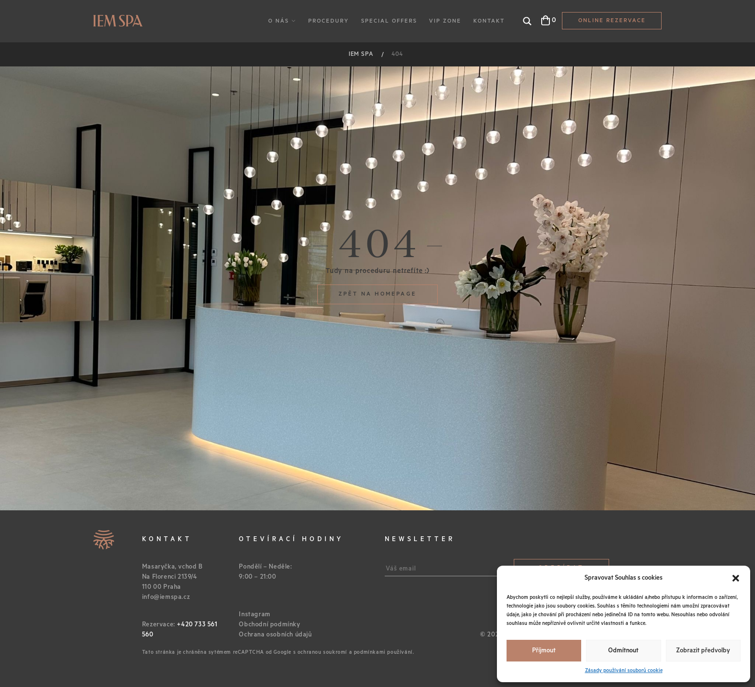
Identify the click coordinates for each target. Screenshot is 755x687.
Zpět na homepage (377, 294)
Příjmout (544, 650)
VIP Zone (445, 21)
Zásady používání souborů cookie (624, 671)
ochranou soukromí (322, 652)
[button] (736, 578)
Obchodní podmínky (269, 624)
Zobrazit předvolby (703, 650)
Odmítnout (623, 650)
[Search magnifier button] (527, 21)
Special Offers (389, 21)
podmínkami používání (383, 652)
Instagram (254, 614)
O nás (278, 21)
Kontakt (489, 21)
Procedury (328, 21)
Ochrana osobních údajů (275, 634)
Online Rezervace (612, 20)
